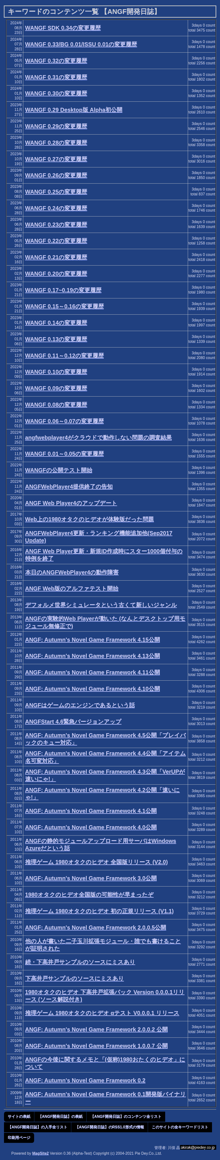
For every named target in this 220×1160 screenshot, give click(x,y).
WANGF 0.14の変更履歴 (56, 323)
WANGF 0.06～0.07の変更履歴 (64, 421)
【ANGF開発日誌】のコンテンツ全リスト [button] (125, 1116)
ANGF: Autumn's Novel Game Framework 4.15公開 (92, 639)
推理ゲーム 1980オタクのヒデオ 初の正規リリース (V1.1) (99, 911)
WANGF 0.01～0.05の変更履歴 (64, 454)
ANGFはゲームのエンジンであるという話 (80, 705)
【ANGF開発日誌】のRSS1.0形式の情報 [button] (109, 1127)
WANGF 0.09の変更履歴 (56, 388)
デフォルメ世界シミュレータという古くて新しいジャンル (101, 605)
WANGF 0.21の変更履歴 (56, 257)
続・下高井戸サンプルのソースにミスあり (80, 962)
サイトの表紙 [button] (19, 1116)
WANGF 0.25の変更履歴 (56, 192)
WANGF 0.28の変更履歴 (56, 142)
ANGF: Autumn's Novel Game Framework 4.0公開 (91, 827)
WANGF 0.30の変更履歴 (56, 93)
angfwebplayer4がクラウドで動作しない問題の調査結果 (98, 437)
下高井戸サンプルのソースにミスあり (74, 978)
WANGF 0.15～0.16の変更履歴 (64, 306)
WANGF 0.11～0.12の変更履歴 (64, 355)
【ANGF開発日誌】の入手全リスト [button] (37, 1127)
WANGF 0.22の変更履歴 (56, 241)
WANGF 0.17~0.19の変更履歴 (63, 290)
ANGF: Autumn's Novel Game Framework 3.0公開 (91, 878)
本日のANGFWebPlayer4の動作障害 (72, 572)
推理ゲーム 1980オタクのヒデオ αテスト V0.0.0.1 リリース (102, 1013)
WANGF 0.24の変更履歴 (56, 208)
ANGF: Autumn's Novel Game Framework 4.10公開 (92, 689)
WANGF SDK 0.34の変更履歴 (63, 28)
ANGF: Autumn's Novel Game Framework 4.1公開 (91, 811)
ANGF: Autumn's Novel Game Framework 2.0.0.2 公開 (96, 1029)
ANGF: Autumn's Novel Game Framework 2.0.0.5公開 (95, 927)
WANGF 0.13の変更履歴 (56, 339)
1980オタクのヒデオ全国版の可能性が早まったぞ (89, 894)
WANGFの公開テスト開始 (58, 470)
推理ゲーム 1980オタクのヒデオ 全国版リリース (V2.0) (96, 862)
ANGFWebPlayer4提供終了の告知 (69, 486)
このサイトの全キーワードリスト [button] (180, 1127)
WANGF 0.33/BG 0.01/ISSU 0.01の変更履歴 (81, 44)
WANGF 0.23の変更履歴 (56, 224)
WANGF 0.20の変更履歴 (56, 273)
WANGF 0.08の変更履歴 (56, 404)
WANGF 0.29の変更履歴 (56, 126)
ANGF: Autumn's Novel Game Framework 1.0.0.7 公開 (96, 1046)
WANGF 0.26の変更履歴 (56, 175)
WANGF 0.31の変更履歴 (56, 77)
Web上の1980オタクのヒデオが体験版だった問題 (89, 519)
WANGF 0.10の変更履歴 (56, 372)
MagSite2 (40, 1153)
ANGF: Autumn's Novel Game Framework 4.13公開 (92, 656)
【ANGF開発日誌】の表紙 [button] (60, 1116)
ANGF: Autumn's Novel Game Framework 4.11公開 (92, 672)
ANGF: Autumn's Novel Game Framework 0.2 (85, 1080)
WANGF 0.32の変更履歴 (56, 61)
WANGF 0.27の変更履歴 (56, 159)
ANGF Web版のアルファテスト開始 (72, 588)
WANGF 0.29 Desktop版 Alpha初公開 (73, 110)
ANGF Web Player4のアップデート (71, 503)
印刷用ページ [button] (19, 1138)
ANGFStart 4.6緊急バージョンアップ (73, 721)
